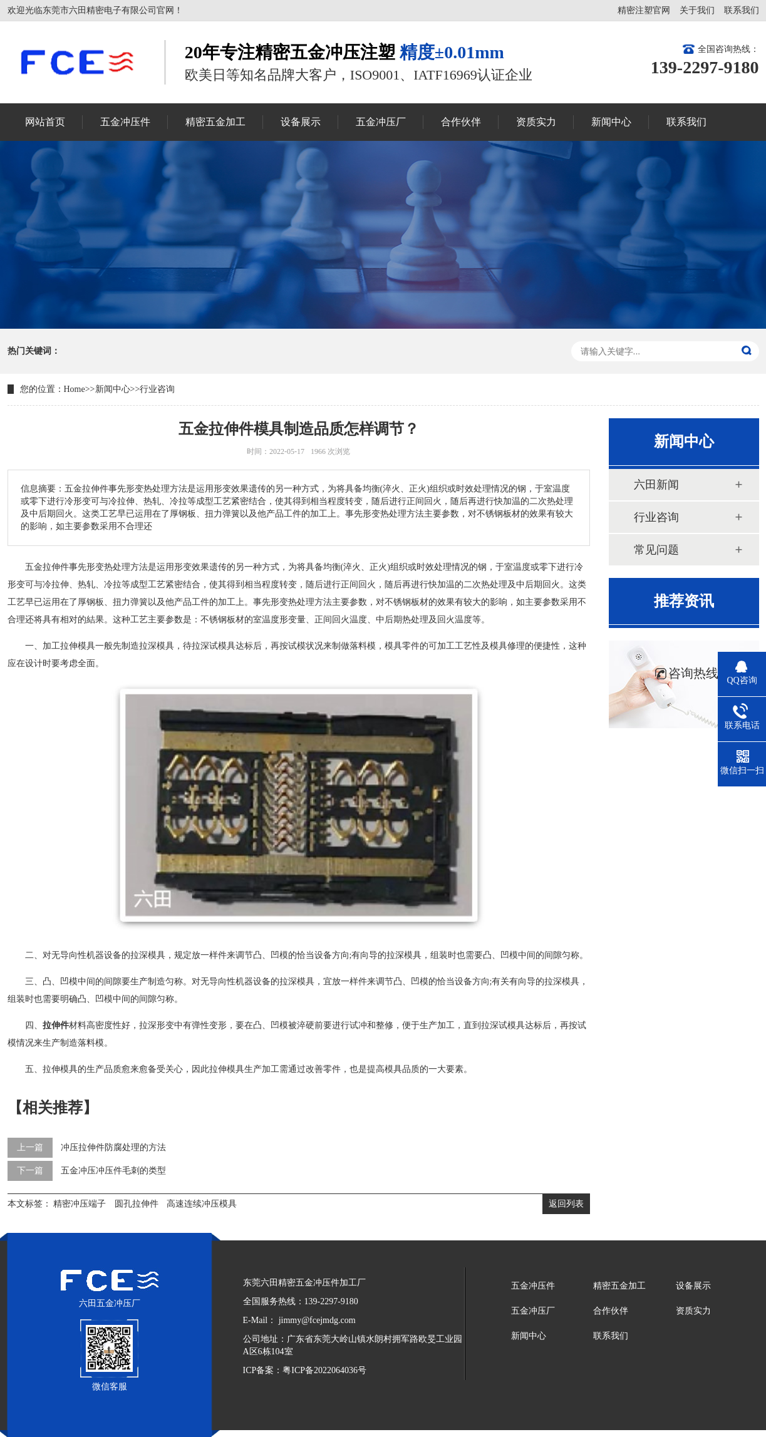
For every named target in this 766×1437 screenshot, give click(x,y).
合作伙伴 (610, 1311)
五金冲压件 (533, 1285)
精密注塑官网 (644, 10)
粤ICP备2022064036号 (324, 1370)
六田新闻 (656, 484)
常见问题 (656, 549)
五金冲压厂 (533, 1311)
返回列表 (566, 1203)
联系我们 (741, 10)
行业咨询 (157, 389)
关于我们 (697, 10)
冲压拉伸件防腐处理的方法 (113, 1147)
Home (74, 389)
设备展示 (693, 1285)
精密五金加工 (619, 1285)
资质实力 (693, 1311)
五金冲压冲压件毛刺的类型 (113, 1170)
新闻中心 (112, 389)
